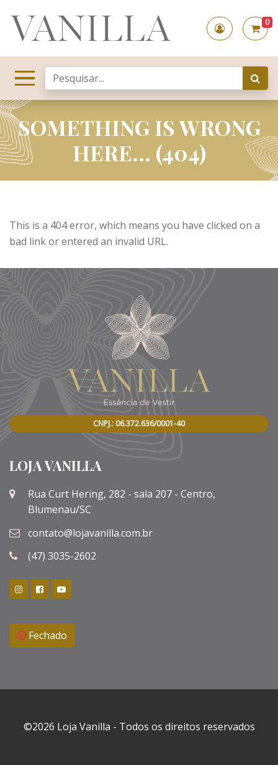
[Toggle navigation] (22, 78)
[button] (220, 28)
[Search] (144, 78)
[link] (18, 589)
